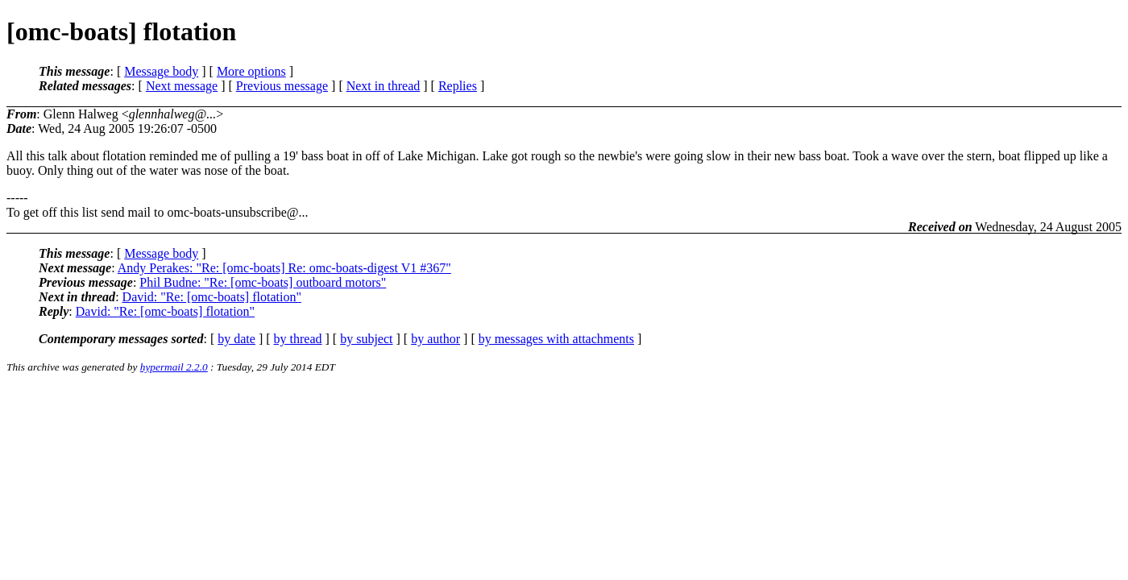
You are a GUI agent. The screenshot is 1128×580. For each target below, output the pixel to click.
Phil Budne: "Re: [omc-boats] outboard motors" (262, 282)
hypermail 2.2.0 (174, 367)
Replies (457, 86)
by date (236, 339)
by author (435, 339)
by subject (366, 339)
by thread (298, 339)
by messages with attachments (556, 339)
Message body (161, 71)
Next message (182, 86)
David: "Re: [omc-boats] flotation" (211, 297)
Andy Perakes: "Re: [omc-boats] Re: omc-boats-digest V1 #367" (284, 268)
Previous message (282, 86)
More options (251, 71)
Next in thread (383, 86)
